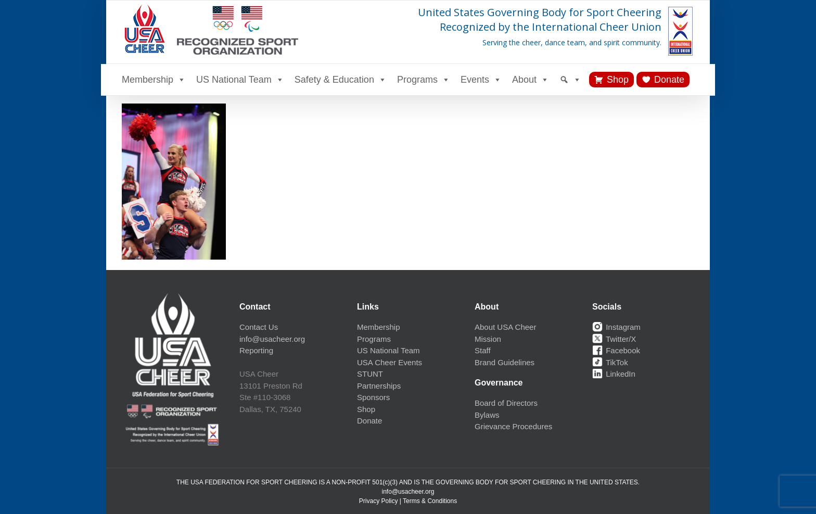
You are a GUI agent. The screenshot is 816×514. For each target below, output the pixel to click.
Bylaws (487, 414)
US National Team (240, 79)
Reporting (256, 350)
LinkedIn (613, 373)
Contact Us (258, 327)
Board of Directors (506, 403)
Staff (483, 350)
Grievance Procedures (513, 426)
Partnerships (379, 385)
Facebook (616, 350)
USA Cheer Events (389, 362)
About (530, 79)
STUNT (370, 373)
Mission (488, 339)
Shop (618, 79)
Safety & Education (341, 79)
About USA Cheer (505, 327)
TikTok (610, 362)
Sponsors (373, 397)
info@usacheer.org (272, 339)
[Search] (570, 79)
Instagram (616, 327)
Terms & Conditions (430, 501)
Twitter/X (614, 339)
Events (481, 79)
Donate (669, 79)
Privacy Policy (378, 501)
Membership (154, 79)
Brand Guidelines (504, 362)
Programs (423, 79)
